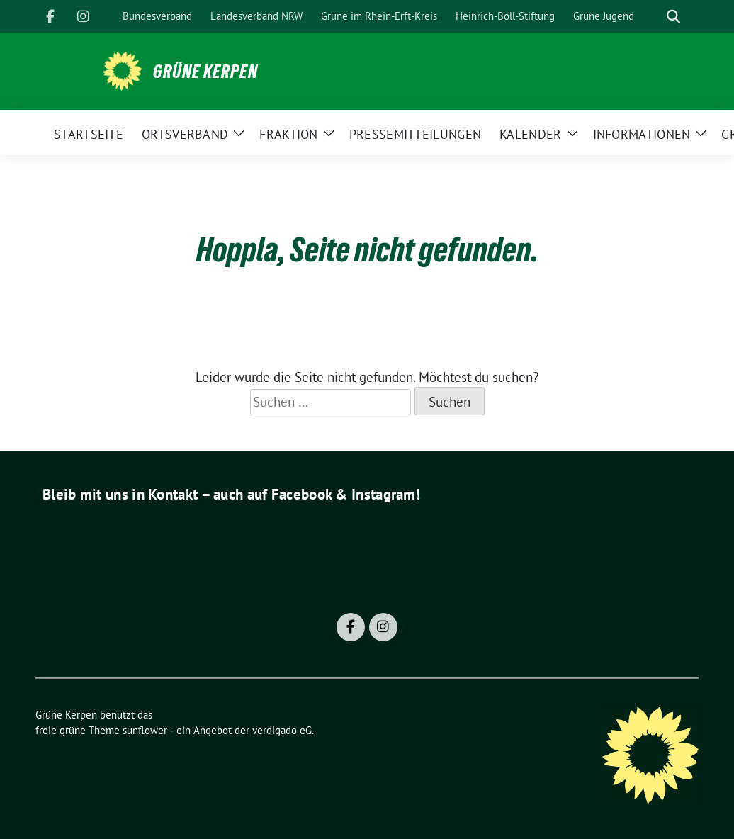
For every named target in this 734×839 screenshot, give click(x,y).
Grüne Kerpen (205, 71)
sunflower (145, 730)
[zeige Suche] (673, 16)
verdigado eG (282, 730)
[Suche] (653, 16)
